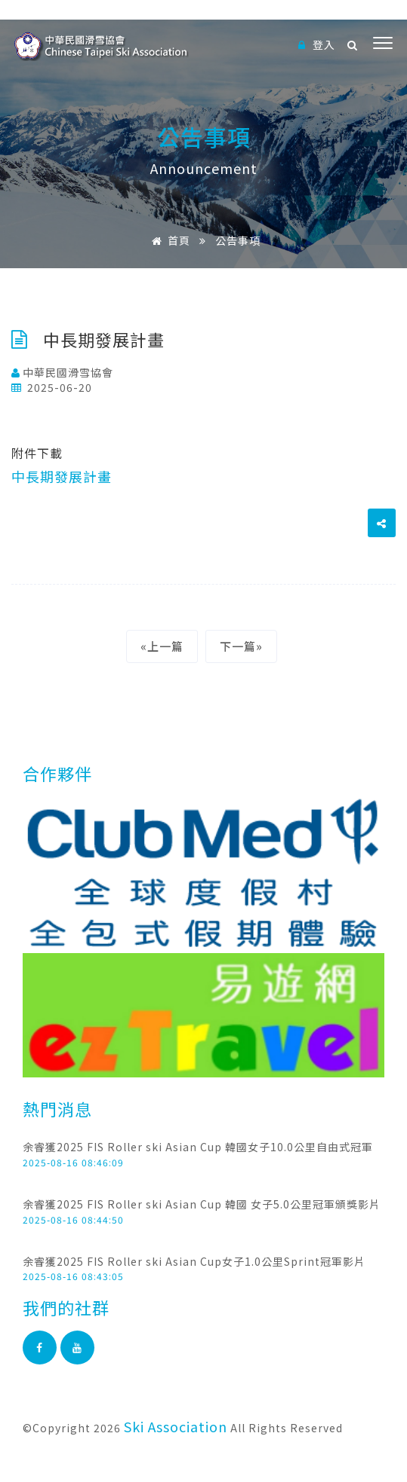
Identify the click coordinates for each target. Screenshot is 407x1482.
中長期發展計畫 (61, 476)
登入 (316, 44)
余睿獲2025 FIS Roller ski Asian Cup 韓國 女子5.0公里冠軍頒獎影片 (202, 1204)
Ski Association (175, 1426)
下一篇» (241, 646)
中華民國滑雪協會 (62, 372)
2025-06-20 (51, 387)
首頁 (168, 240)
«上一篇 (161, 646)
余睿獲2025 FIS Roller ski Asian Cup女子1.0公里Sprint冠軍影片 (194, 1261)
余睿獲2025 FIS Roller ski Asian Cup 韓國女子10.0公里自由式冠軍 (198, 1146)
